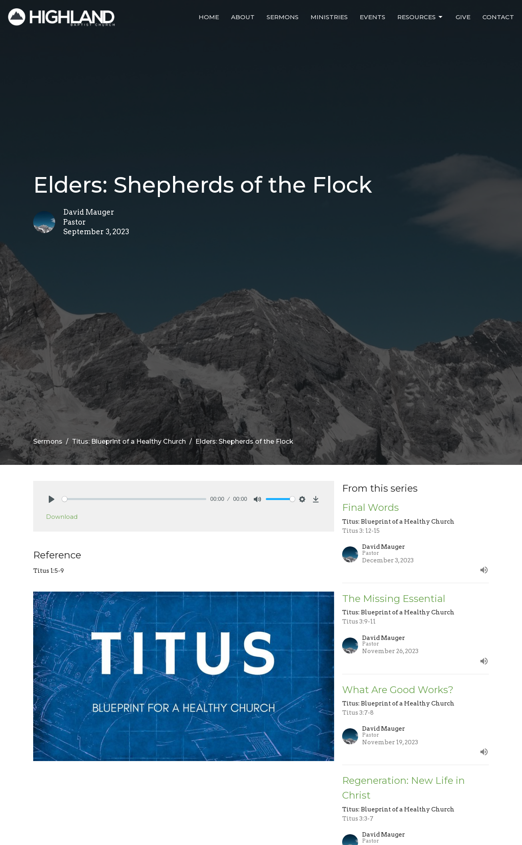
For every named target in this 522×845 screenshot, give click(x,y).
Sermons (283, 17)
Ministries (329, 17)
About (243, 17)
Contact (498, 17)
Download (62, 516)
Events (372, 17)
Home (209, 17)
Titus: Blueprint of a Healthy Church (129, 441)
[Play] (51, 499)
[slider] (134, 499)
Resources (420, 17)
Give (463, 17)
